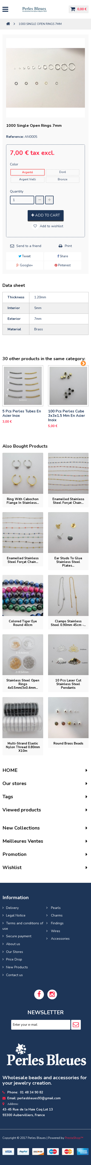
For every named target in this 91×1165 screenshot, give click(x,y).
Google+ (24, 265)
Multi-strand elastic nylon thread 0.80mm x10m (23, 747)
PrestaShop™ (74, 1138)
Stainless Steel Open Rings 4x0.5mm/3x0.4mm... (22, 684)
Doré (62, 172)
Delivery (12, 908)
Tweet (24, 256)
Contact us (14, 975)
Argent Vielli (27, 179)
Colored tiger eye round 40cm (23, 623)
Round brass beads (68, 743)
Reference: (15, 136)
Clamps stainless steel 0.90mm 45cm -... (68, 623)
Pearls (55, 908)
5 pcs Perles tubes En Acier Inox (21, 413)
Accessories (60, 938)
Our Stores (14, 951)
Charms (56, 915)
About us (13, 944)
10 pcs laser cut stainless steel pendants (68, 684)
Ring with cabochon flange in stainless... (23, 501)
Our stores (14, 783)
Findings (57, 923)
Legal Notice (15, 915)
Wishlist (12, 867)
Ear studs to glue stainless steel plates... (68, 562)
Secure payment (18, 936)
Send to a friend (28, 246)
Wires (55, 931)
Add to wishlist (51, 226)
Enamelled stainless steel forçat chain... (68, 501)
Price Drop (14, 959)
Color (14, 164)
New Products (17, 967)
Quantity (16, 191)
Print (68, 246)
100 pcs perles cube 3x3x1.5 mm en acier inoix (66, 415)
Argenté (27, 172)
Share (62, 256)
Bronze (62, 179)
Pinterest (63, 265)
